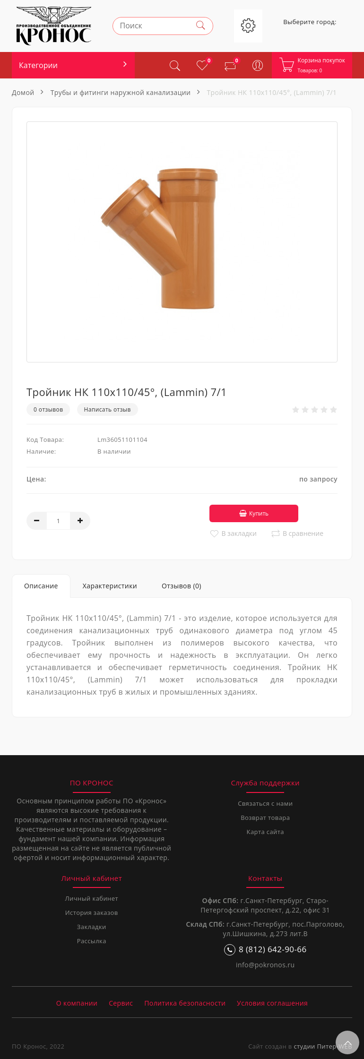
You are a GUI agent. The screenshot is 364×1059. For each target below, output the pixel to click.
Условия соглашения (272, 1001)
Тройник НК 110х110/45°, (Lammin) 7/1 (272, 92)
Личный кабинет (91, 897)
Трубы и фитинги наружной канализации (121, 92)
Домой (23, 92)
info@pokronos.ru (265, 963)
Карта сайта (265, 830)
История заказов (91, 911)
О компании (77, 1001)
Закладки (91, 925)
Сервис (121, 1001)
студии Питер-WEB (323, 1045)
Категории (38, 65)
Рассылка (91, 939)
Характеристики (110, 584)
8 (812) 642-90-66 (265, 948)
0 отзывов (48, 409)
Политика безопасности (184, 1001)
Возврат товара (265, 816)
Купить (246, 512)
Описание (41, 584)
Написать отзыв (107, 409)
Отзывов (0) (181, 584)
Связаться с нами (265, 802)
